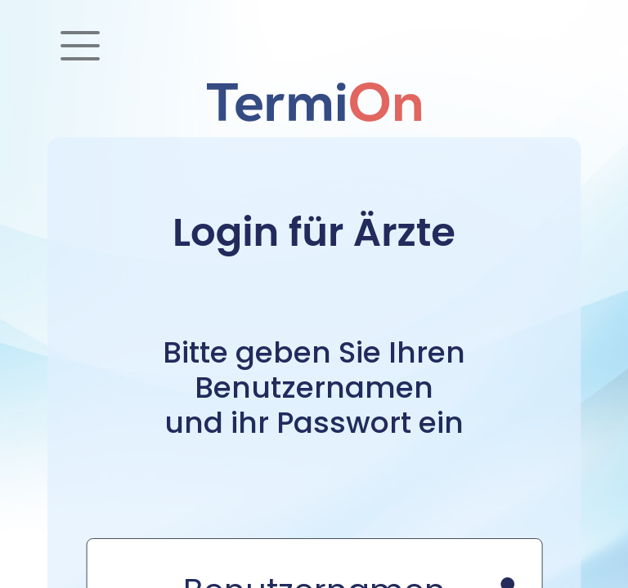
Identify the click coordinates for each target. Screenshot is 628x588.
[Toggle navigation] (80, 45)
